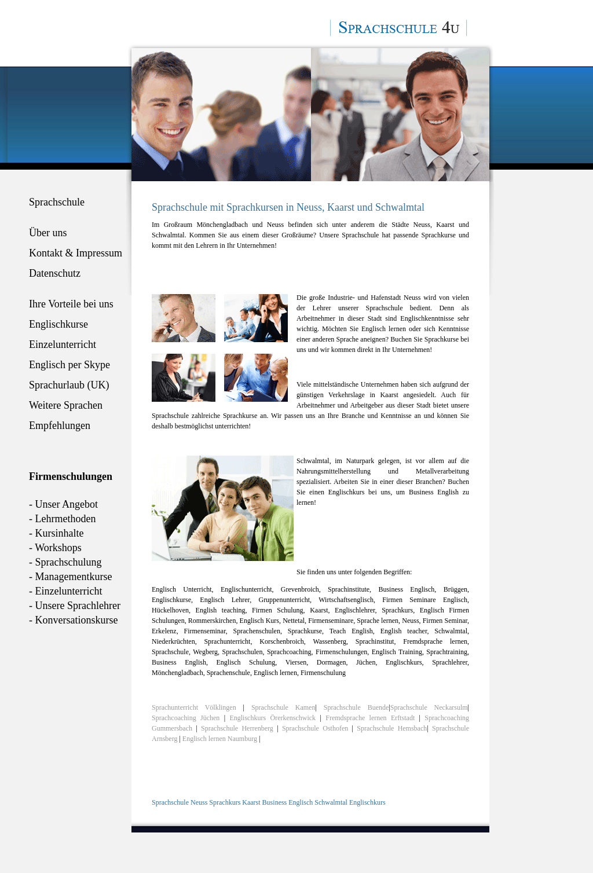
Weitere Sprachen (66, 405)
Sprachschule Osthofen (317, 728)
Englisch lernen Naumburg (219, 739)
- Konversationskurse (73, 620)
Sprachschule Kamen (283, 707)
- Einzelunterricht (65, 591)
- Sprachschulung (65, 562)
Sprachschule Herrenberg (239, 728)
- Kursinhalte (56, 533)
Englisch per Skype (69, 365)
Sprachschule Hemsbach (392, 728)
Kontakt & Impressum (75, 253)
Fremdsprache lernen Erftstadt (370, 718)
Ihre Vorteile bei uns (71, 304)
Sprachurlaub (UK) (69, 385)
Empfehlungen (59, 425)
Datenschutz (54, 273)
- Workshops (55, 547)
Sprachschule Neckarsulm (429, 707)
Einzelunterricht (62, 344)
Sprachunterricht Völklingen (194, 707)
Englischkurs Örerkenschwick (272, 718)
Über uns (48, 233)
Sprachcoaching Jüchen (185, 718)
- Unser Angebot (63, 504)
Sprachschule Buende (356, 707)
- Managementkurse (70, 576)
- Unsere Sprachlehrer (74, 605)
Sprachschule (57, 202)
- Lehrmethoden (62, 518)
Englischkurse (58, 324)
